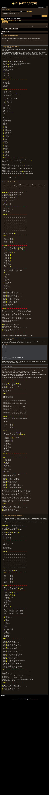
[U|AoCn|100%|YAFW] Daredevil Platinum (14, 200)
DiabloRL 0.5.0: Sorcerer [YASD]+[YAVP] (13, 46)
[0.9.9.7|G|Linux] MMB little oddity (13, 35)
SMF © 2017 (24, 791)
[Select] (6, 387)
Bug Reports (5, 35)
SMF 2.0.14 (19, 791)
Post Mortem (5, 200)
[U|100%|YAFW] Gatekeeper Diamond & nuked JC (15, 580)
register (8, 9)
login (5, 9)
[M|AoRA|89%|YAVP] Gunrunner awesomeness (15, 409)
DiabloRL (4, 46)
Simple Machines (28, 791)
